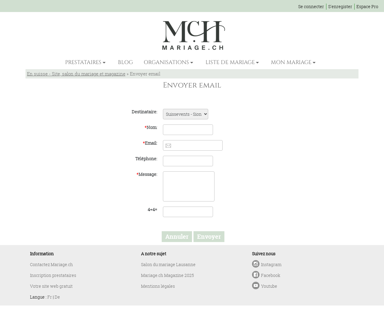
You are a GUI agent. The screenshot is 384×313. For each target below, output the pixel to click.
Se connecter (311, 6)
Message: (146, 174)
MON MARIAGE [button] (291, 62)
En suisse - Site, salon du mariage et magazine (76, 74)
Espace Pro (367, 6)
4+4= (152, 209)
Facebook (270, 275)
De (57, 297)
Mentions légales (158, 286)
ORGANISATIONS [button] (166, 62)
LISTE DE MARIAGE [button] (230, 62)
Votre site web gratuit (51, 286)
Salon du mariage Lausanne (168, 264)
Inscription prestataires (53, 275)
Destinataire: (144, 112)
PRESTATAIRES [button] (83, 62)
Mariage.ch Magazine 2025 (167, 275)
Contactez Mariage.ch (51, 264)
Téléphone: (146, 158)
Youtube (269, 286)
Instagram (271, 264)
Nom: (151, 127)
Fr (49, 297)
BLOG (125, 62)
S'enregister (340, 6)
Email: (150, 143)
